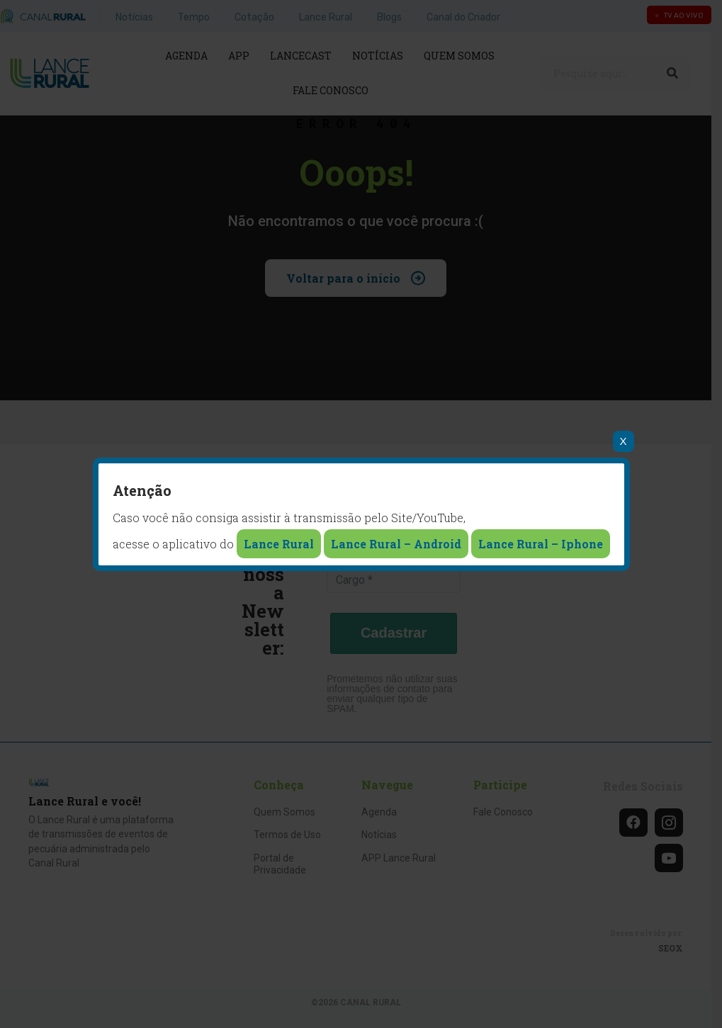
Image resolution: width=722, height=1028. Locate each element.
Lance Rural (279, 543)
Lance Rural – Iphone (540, 543)
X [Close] (622, 441)
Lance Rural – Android (396, 543)
